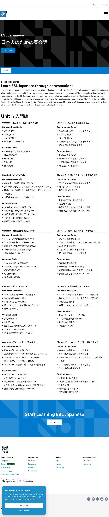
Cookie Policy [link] (31, 499)
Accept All (24, 505)
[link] (3, 14)
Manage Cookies (24, 510)
